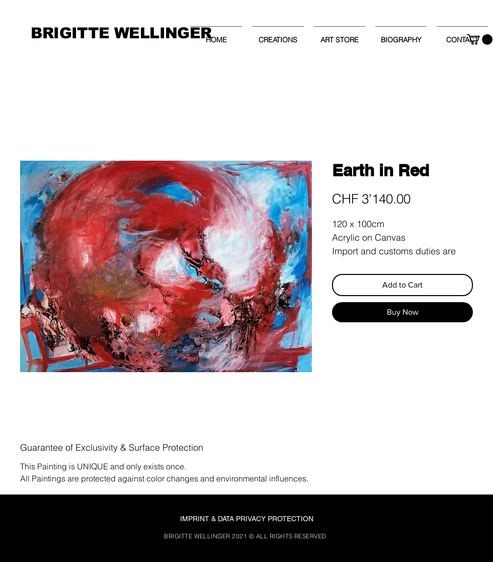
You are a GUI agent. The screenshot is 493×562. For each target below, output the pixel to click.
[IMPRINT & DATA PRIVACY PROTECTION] (246, 519)
